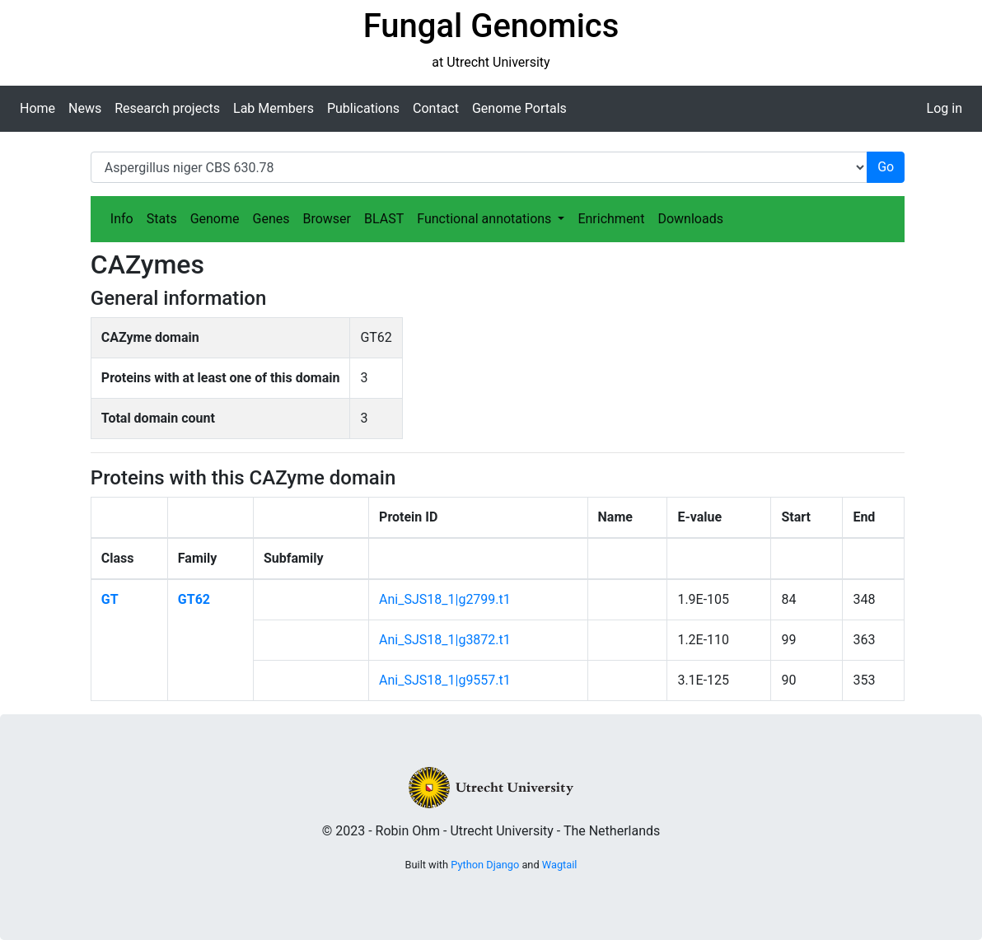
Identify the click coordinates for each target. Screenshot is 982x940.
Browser (326, 219)
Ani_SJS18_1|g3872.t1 (445, 640)
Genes (271, 219)
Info (121, 219)
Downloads (689, 219)
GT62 (194, 599)
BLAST (384, 219)
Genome (215, 219)
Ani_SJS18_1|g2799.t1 (445, 599)
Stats (162, 219)
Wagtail (560, 864)
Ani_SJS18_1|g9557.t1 (445, 680)
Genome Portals (519, 108)
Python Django (485, 864)
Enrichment (611, 219)
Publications (363, 108)
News (84, 108)
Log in (944, 108)
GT (110, 599)
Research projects (167, 108)
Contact (436, 108)
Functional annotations (485, 219)
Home (37, 108)
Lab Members (273, 108)
